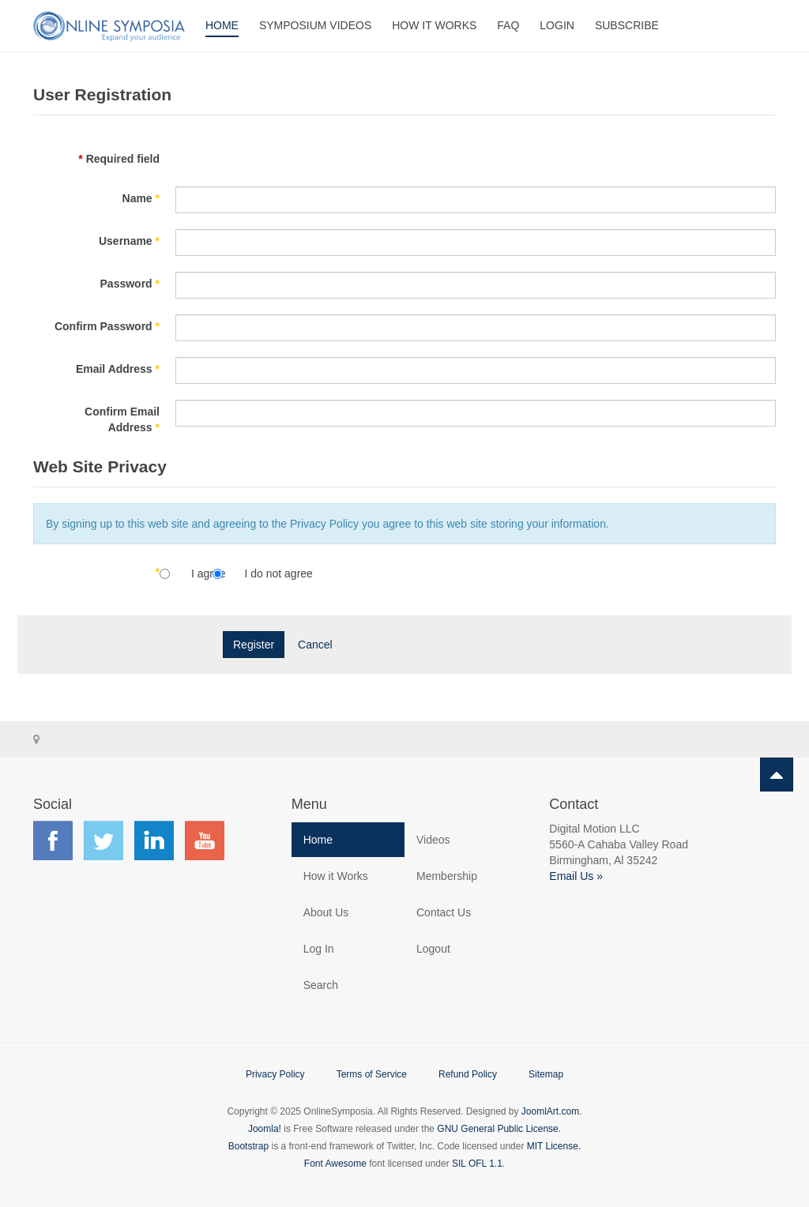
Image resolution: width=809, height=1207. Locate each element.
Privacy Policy (275, 1074)
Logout (433, 948)
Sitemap (546, 1074)
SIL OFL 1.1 (477, 1163)
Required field (119, 158)
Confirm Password (107, 326)
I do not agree (278, 573)
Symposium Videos (315, 25)
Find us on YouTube (204, 840)
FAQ (508, 25)
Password (130, 283)
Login (557, 25)
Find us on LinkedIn (154, 840)
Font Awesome (335, 1163)
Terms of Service (372, 1074)
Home (222, 25)
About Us (326, 912)
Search (320, 985)
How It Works (434, 25)
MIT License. (554, 1146)
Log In (318, 948)
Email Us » (576, 876)
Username (129, 241)
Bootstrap (248, 1146)
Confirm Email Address (122, 419)
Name (141, 198)
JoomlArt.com (550, 1111)
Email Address (118, 369)
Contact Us (443, 912)
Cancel (315, 644)
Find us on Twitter (103, 840)
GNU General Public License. (499, 1128)
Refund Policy (467, 1074)
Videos (433, 839)
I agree (209, 573)
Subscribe (627, 25)
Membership (446, 876)
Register (253, 644)
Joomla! (264, 1128)
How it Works (335, 876)
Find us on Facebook (53, 840)
